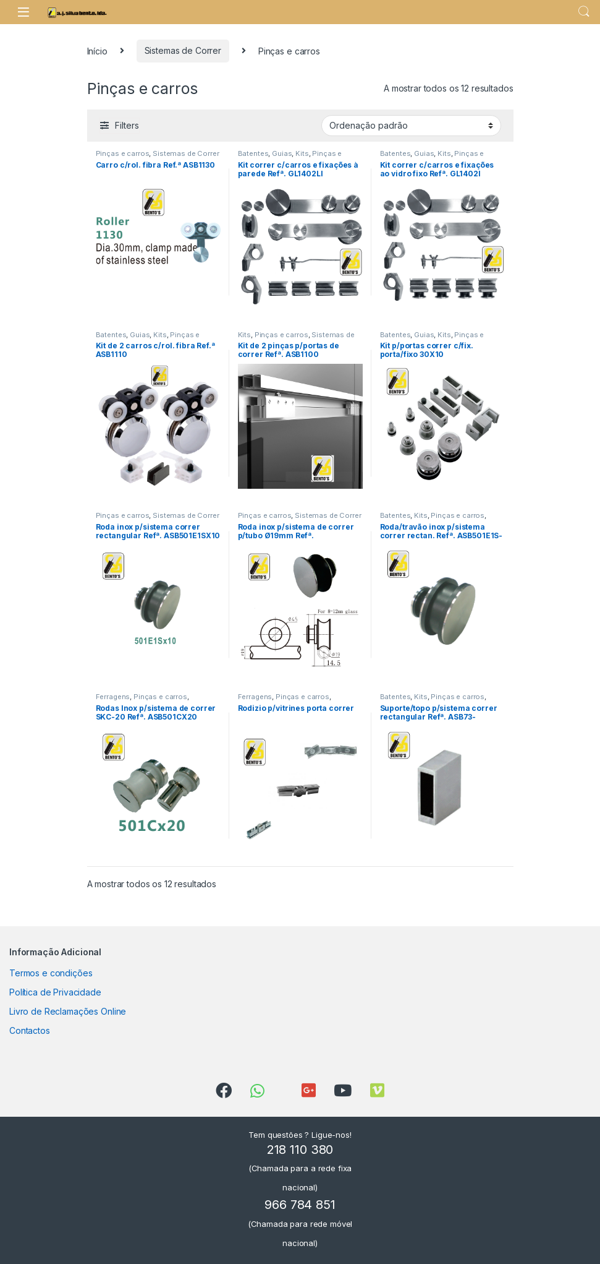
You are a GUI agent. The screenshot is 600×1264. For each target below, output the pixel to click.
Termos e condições (50, 973)
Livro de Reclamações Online (67, 1011)
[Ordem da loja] (411, 125)
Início (97, 50)
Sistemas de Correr (183, 50)
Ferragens (113, 696)
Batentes (253, 153)
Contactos (29, 1030)
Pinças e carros (123, 153)
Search (584, 12)
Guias (282, 153)
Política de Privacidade (55, 992)
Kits (301, 153)
